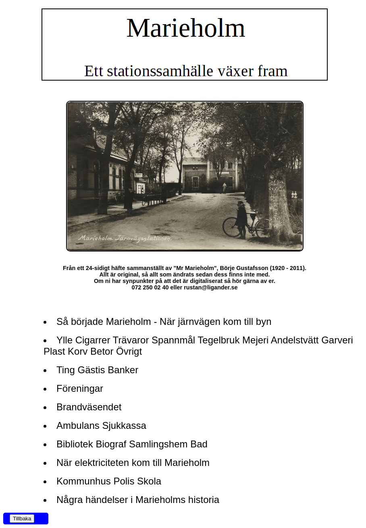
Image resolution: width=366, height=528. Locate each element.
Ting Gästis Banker (97, 369)
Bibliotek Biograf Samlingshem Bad (132, 444)
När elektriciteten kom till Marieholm (133, 462)
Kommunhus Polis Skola (108, 481)
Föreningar (79, 388)
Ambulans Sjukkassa (101, 425)
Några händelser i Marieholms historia (137, 499)
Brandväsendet (88, 406)
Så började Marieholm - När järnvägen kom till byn (164, 321)
